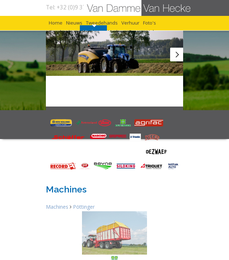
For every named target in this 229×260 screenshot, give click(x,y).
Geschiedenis (137, 38)
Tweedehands (137, 29)
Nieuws (93, 29)
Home (60, 29)
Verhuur (63, 38)
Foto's (97, 38)
